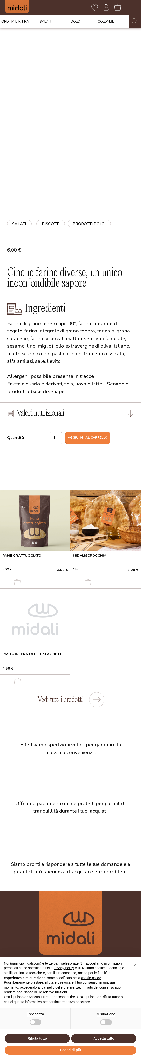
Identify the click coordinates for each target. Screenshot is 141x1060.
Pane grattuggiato (21, 556)
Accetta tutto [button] (103, 1038)
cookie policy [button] (91, 978)
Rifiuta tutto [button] (37, 1038)
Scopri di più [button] (70, 1050)
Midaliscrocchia (89, 556)
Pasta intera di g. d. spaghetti (32, 654)
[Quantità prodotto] (56, 438)
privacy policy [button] (63, 968)
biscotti (51, 223)
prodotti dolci (89, 223)
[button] (135, 965)
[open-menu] (131, 7)
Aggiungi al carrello (87, 438)
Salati (19, 223)
